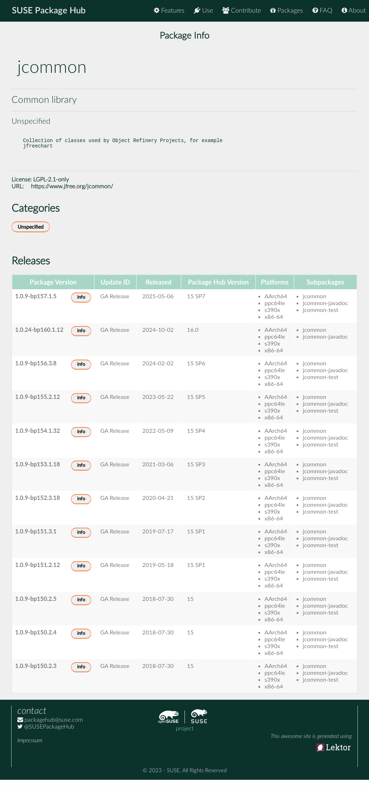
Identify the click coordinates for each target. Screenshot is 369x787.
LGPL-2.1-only (51, 187)
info (81, 304)
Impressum (29, 748)
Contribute (241, 10)
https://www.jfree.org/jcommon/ (72, 194)
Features (169, 10)
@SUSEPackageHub (45, 734)
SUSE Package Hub (49, 10)
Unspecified (31, 234)
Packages (286, 10)
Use (203, 10)
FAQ (322, 10)
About (354, 10)
